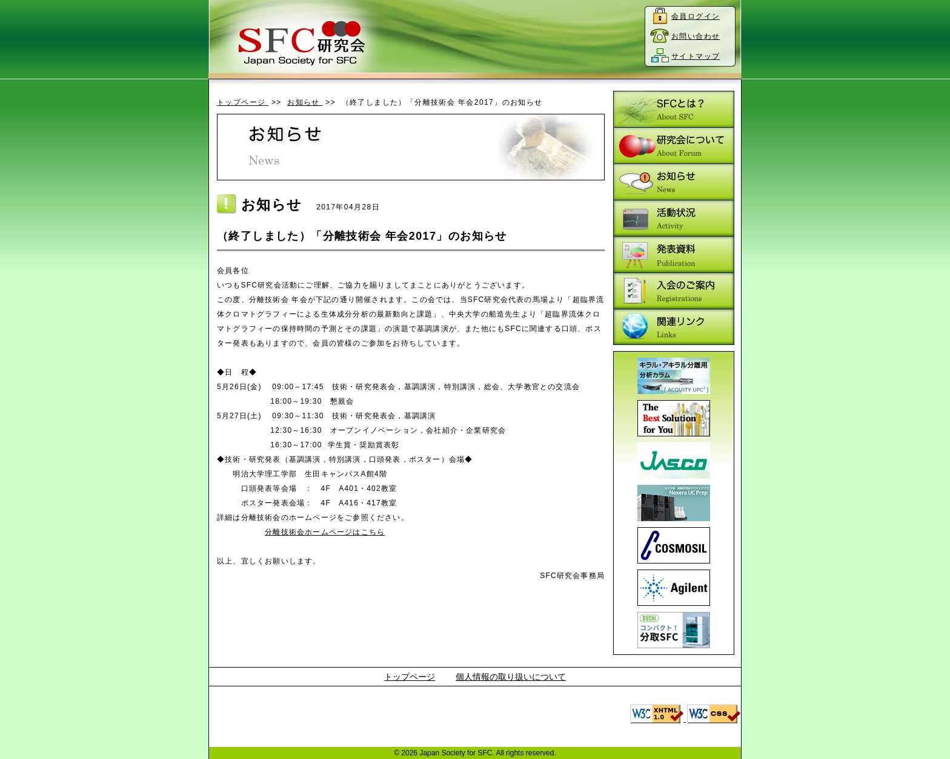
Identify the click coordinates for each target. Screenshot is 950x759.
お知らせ (304, 102)
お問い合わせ (695, 36)
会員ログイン (695, 16)
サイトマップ (695, 56)
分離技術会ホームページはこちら (325, 532)
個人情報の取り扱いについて (511, 677)
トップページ (242, 102)
